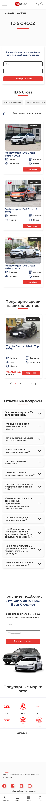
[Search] (42, 4)
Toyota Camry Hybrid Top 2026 (22, 348)
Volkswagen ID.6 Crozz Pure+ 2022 (20, 154)
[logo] (21, 4)
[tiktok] (12, 786)
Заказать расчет (23, 641)
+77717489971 (7, 778)
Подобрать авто (23, 78)
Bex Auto (9, 13)
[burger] (4, 4)
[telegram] (4, 786)
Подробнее (32, 169)
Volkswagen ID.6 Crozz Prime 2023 (20, 267)
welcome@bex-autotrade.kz (23, 791)
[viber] (21, 786)
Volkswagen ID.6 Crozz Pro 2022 (22, 211)
